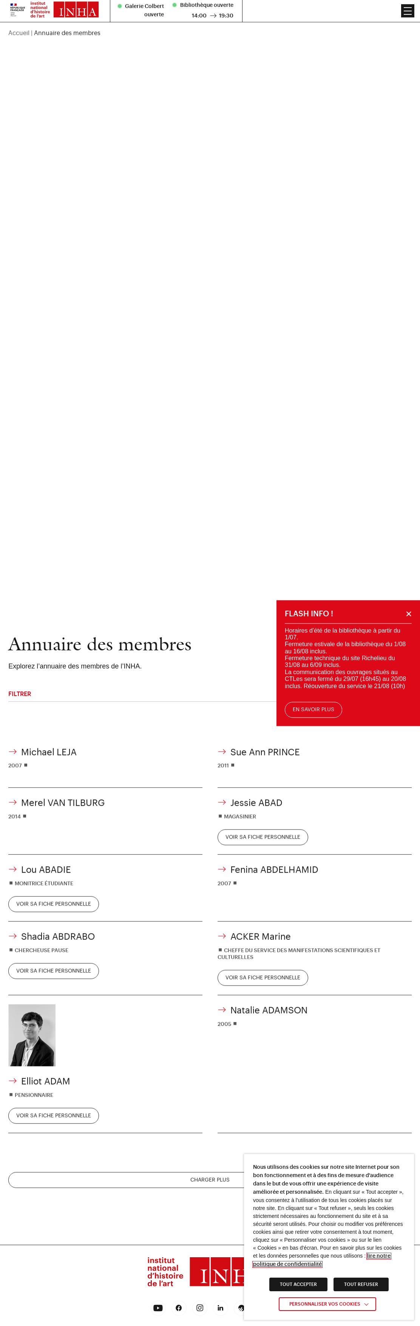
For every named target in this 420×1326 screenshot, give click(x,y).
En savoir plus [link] (315, 709)
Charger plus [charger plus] (210, 1190)
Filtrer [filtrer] (210, 694)
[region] (210, 12)
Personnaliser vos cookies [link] (324, 1304)
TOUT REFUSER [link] (361, 1284)
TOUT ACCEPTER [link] (298, 1284)
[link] (263, 848)
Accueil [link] (18, 12)
